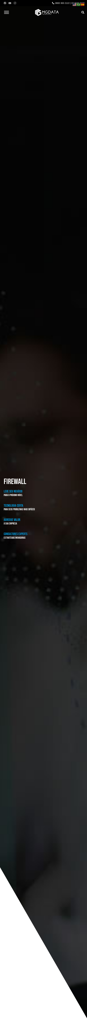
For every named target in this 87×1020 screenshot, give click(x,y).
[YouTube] (9, 3)
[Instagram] (14, 3)
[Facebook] (4, 3)
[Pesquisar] (83, 12)
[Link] (47, 12)
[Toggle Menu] (6, 12)
